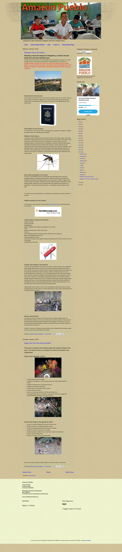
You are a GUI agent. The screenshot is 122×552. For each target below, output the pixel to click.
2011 (80, 184)
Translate (87, 53)
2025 (80, 124)
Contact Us (56, 44)
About (26, 44)
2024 (80, 126)
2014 (80, 149)
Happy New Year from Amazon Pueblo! (37, 343)
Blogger (89, 540)
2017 (80, 142)
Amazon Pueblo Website (37, 44)
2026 (80, 122)
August (81, 163)
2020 (80, 135)
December (82, 153)
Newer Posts (27, 472)
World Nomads (53, 204)
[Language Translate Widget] (84, 52)
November (82, 156)
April (81, 170)
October (82, 158)
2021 (80, 133)
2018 (80, 140)
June (81, 167)
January (82, 174)
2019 (80, 138)
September (82, 160)
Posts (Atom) (32, 475)
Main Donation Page (68, 44)
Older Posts (70, 472)
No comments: (47, 334)
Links (48, 44)
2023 (80, 129)
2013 (80, 152)
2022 (80, 131)
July (81, 165)
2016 (80, 145)
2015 (80, 147)
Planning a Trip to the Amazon (34, 53)
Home (48, 472)
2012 (80, 182)
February (82, 172)
